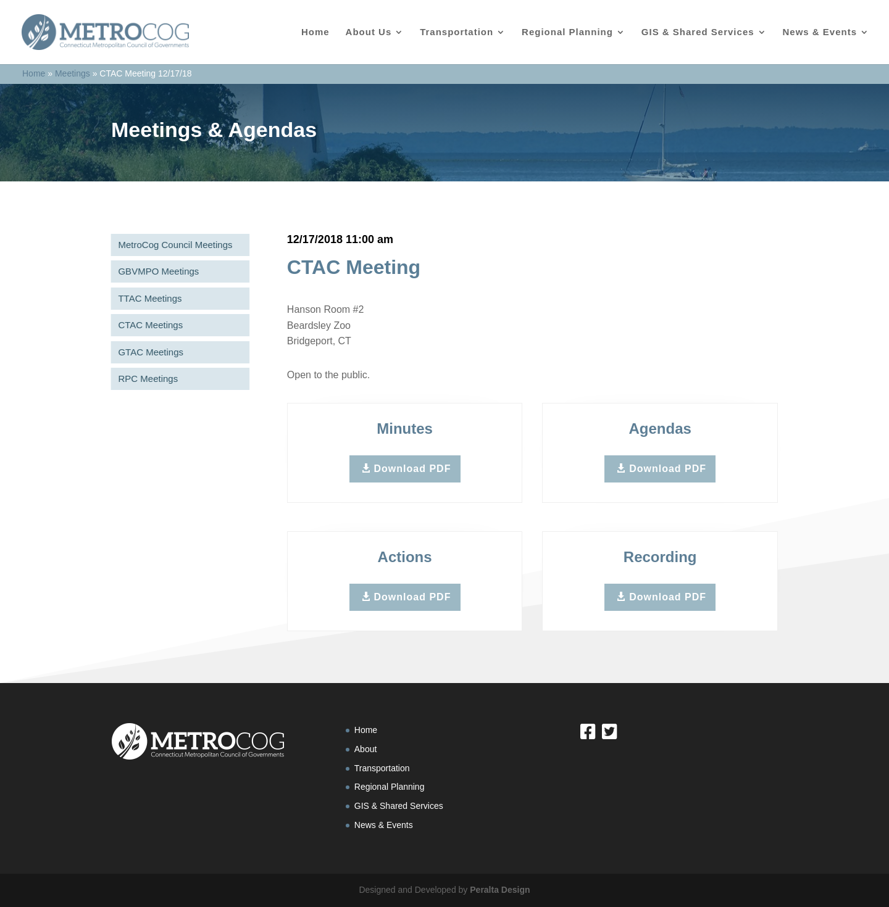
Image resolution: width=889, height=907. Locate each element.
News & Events (819, 32)
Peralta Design (500, 890)
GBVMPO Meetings (156, 271)
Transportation (456, 32)
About (365, 749)
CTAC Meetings (148, 325)
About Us (369, 32)
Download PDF (412, 468)
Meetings (72, 73)
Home (315, 32)
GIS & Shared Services (697, 32)
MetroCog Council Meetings (173, 244)
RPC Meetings (146, 378)
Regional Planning (567, 32)
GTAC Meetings (149, 352)
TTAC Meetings (148, 298)
